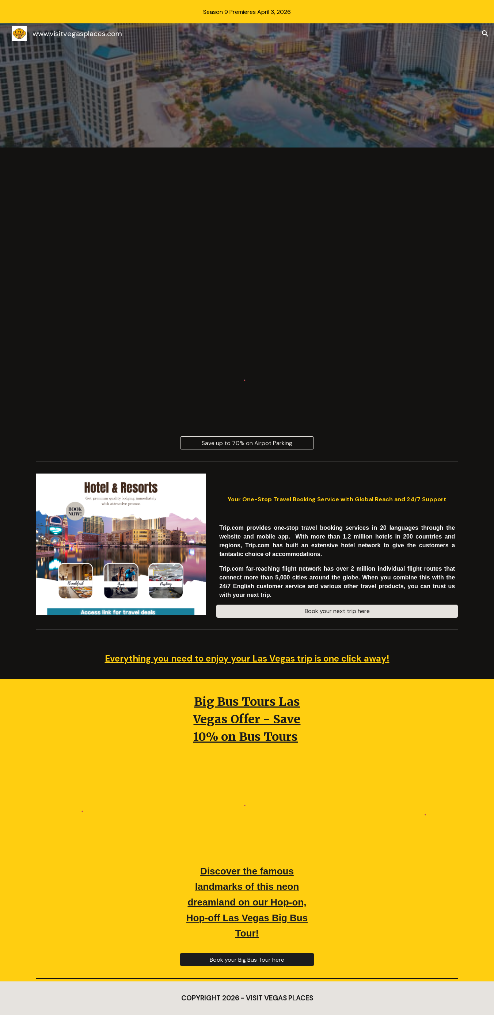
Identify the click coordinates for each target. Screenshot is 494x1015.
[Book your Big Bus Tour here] (246, 959)
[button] (485, 33)
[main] (337, 496)
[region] (247, 11)
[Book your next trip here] (337, 611)
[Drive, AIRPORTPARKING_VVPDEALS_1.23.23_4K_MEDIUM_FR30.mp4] (247, 232)
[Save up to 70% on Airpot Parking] (246, 443)
